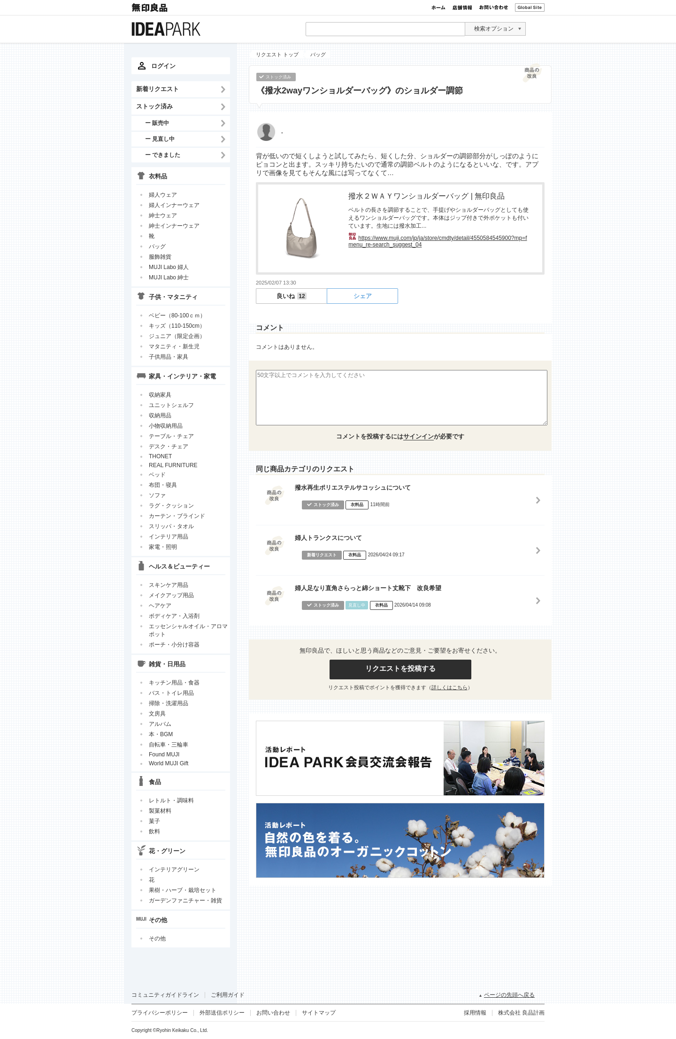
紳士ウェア (163, 215)
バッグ (157, 246)
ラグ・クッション (171, 505)
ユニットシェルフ (171, 405)
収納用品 (160, 415)
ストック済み (154, 106)
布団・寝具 (163, 485)
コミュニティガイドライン (165, 995)
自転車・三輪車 (168, 744)
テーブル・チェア (171, 436)
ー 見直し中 (160, 139)
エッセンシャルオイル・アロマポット (188, 630)
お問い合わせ (493, 7)
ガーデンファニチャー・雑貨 (185, 900)
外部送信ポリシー (222, 1012)
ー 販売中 (157, 123)
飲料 (154, 831)
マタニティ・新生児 (174, 346)
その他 (157, 938)
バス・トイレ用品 (171, 693)
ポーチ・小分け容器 (174, 644)
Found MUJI (164, 754)
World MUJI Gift (168, 763)
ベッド (157, 474)
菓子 (154, 821)
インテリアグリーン (174, 869)
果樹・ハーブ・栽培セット (182, 890)
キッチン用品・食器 (174, 682)
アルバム (160, 724)
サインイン (418, 436)
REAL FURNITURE (173, 465)
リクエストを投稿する (400, 668)
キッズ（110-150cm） (177, 326)
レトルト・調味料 (171, 800)
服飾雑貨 (160, 257)
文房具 (157, 713)
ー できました (162, 155)
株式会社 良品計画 (521, 1012)
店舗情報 (462, 7)
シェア (362, 296)
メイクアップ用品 (171, 595)
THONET (160, 456)
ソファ (157, 495)
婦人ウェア (163, 195)
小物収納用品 (166, 426)
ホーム (438, 7)
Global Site (530, 7)
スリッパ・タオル (171, 526)
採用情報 (475, 1012)
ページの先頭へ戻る (509, 995)
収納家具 (160, 395)
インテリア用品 (168, 536)
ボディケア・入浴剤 (174, 616)
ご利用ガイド (228, 995)
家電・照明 (163, 547)
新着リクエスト (157, 88)
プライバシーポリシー (159, 1012)
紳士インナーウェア (174, 226)
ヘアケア (160, 605)
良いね (291, 296)
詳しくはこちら (449, 687)
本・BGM (161, 734)
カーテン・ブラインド (177, 516)
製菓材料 (160, 811)
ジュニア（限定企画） (177, 336)
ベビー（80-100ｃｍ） (177, 315)
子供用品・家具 (168, 357)
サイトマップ (319, 1012)
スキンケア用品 (168, 585)
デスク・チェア (168, 446)
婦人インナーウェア (174, 205)
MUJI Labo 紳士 (169, 277)
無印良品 (150, 7)
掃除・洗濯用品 (168, 703)
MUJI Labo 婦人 (169, 267)
